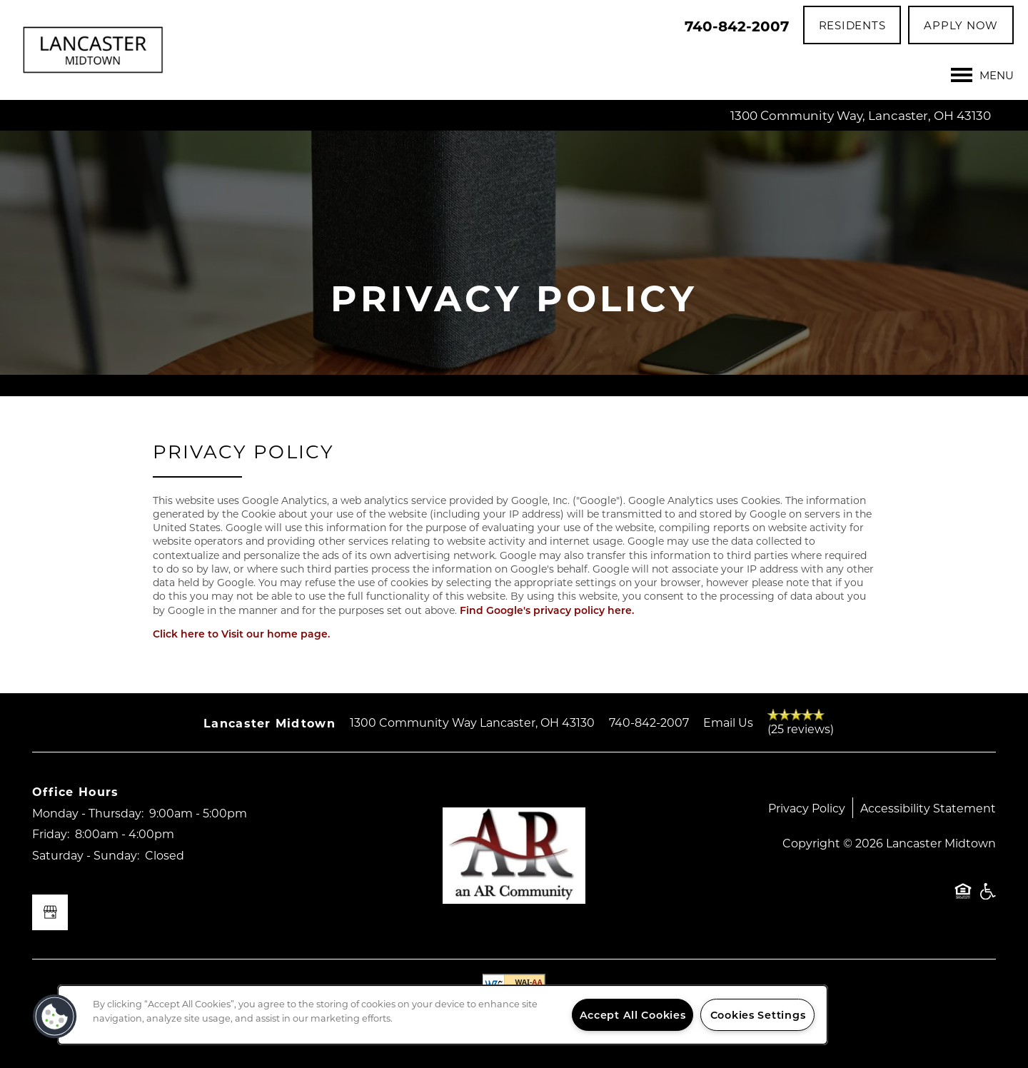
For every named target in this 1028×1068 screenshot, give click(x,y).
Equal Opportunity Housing (963, 898)
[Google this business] (50, 912)
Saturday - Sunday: (85, 854)
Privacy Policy (806, 807)
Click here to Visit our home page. (241, 633)
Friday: (50, 833)
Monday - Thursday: (87, 812)
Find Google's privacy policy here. (547, 610)
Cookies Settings (758, 1015)
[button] (852, 25)
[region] (442, 1014)
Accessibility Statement (928, 807)
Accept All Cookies (633, 1015)
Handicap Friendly (987, 898)
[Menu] (982, 75)
